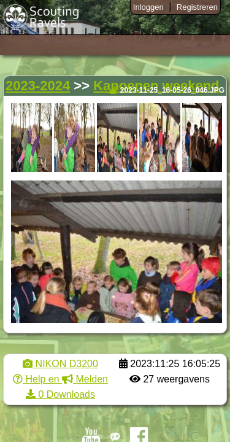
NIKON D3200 (60, 364)
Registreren (197, 7)
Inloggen (148, 7)
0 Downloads (60, 394)
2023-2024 (38, 85)
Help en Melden (60, 379)
